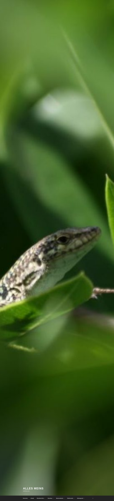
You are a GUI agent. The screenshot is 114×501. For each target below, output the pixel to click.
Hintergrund (81, 498)
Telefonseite (71, 498)
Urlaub (32, 498)
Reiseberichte (41, 498)
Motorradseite (60, 498)
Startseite (25, 498)
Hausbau (51, 498)
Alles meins (33, 488)
